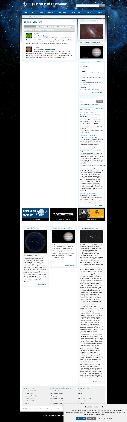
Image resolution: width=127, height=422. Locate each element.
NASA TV (27, 403)
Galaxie (80, 393)
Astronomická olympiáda (31, 396)
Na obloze (50, 12)
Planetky (80, 396)
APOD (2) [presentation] (28, 30)
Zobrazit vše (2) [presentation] (30, 27)
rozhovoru (94, 143)
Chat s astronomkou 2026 (88, 196)
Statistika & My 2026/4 (93, 139)
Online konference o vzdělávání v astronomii (90, 115)
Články (26, 12)
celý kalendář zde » (97, 92)
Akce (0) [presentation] (70, 27)
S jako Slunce (43, 36)
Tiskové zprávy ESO (30, 398)
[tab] (30, 26)
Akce (41, 12)
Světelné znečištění (56, 391)
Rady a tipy (54, 396)
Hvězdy (80, 391)
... (67, 43)
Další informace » (42, 284)
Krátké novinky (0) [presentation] (60, 27)
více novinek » (99, 205)
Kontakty (100, 12)
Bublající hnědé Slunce (46, 49)
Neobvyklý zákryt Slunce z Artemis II (91, 171)
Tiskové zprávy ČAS (30, 393)
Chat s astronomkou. (94, 203)
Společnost (89, 12)
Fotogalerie (62, 12)
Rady (79, 12)
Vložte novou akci (100, 61)
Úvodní (25, 17)
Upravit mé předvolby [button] (105, 419)
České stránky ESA (29, 401)
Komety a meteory (83, 403)
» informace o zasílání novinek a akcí (89, 104)
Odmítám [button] (91, 419)
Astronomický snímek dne (89, 21)
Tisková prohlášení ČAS (31, 391)
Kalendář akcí (84, 62)
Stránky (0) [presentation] (40, 27)
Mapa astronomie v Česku (58, 401)
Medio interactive (54, 415)
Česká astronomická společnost (34, 409)
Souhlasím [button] (81, 419)
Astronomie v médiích (57, 398)
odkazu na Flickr (99, 186)
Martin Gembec (92, 148)
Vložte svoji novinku (99, 108)
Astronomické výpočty (57, 393)
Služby (73, 12)
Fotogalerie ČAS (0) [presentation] (47, 30)
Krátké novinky (85, 109)
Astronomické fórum (56, 403)
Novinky (34, 12)
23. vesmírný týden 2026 (32, 228)
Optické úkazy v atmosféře (85, 398)
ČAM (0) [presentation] (36, 30)
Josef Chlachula (92, 135)
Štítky (30, 17)
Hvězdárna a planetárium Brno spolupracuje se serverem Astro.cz (62, 409)
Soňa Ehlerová (92, 113)
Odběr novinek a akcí (87, 97)
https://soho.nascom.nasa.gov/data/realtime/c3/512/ (94, 165)
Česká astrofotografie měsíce (90, 43)
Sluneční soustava (83, 401)
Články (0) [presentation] (49, 27)
